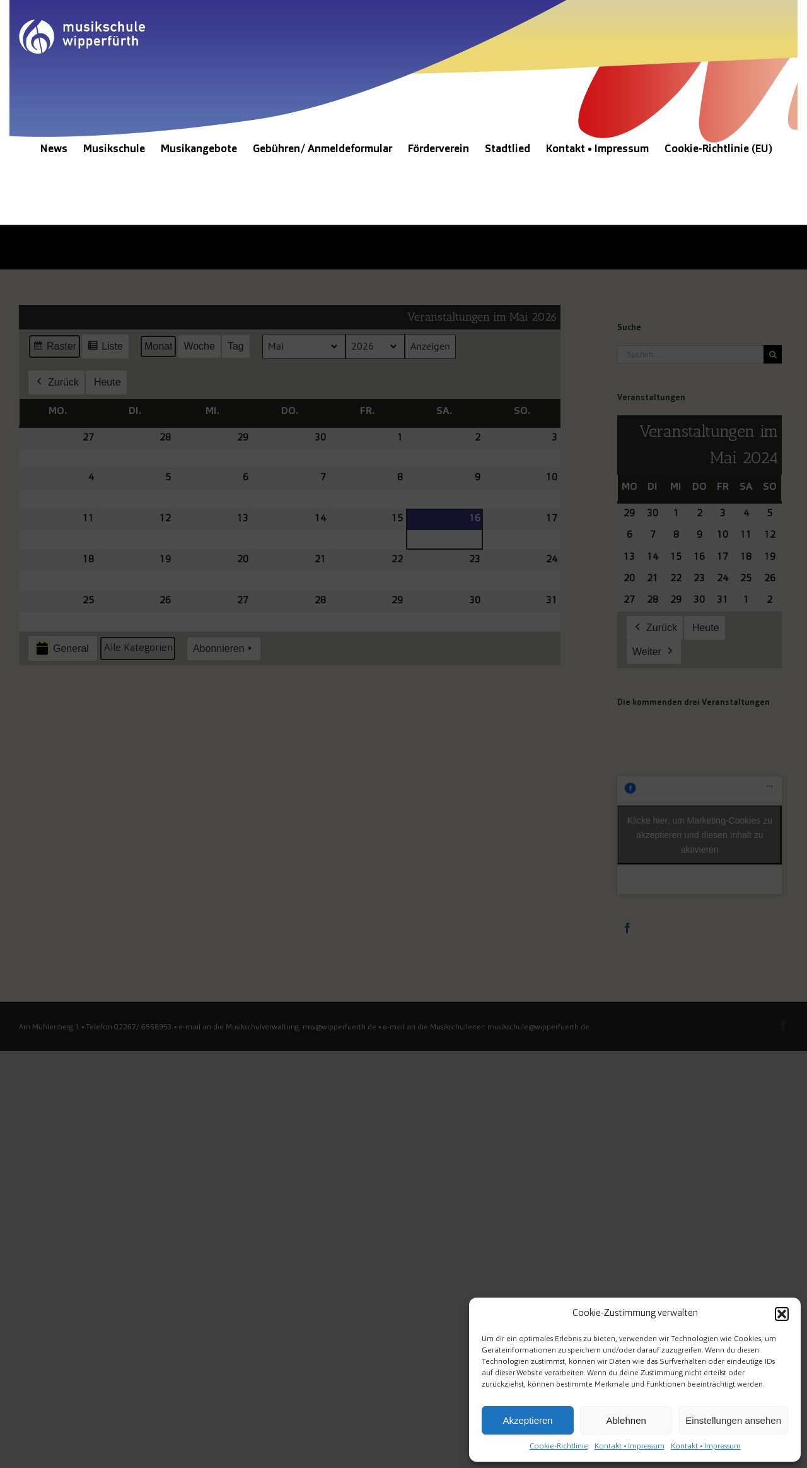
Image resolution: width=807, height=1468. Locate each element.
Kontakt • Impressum (630, 1446)
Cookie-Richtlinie (559, 1446)
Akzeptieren (527, 1420)
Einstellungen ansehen (733, 1420)
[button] (781, 1314)
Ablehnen (626, 1420)
